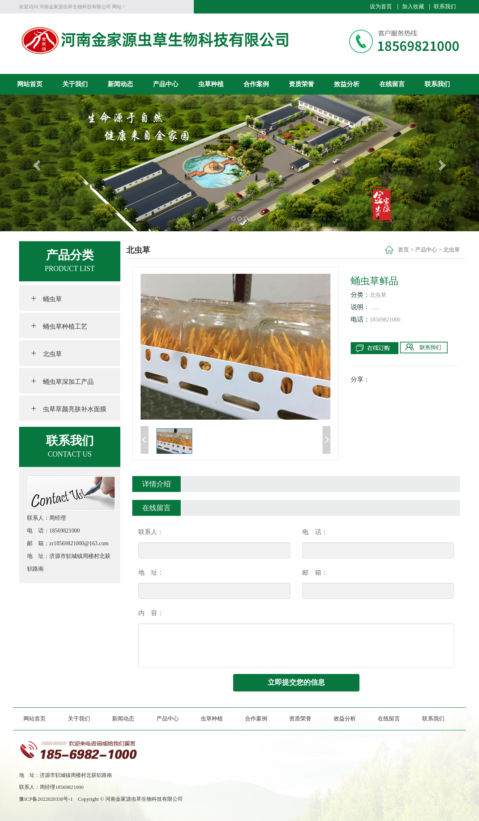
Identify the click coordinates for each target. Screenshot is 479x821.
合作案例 (256, 84)
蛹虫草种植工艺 (59, 325)
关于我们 (75, 84)
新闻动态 (120, 84)
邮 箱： (315, 572)
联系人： (151, 532)
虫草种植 (211, 84)
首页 (403, 250)
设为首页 (381, 7)
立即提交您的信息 (296, 682)
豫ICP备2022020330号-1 (48, 799)
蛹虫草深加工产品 (62, 381)
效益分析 (346, 84)
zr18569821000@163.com (78, 543)
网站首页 (29, 84)
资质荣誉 (301, 84)
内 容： (151, 613)
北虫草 (46, 353)
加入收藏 (413, 7)
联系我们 (445, 7)
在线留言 (392, 84)
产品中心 (165, 84)
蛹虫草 (46, 298)
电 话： (315, 532)
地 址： (151, 572)
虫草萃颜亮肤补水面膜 (68, 408)
